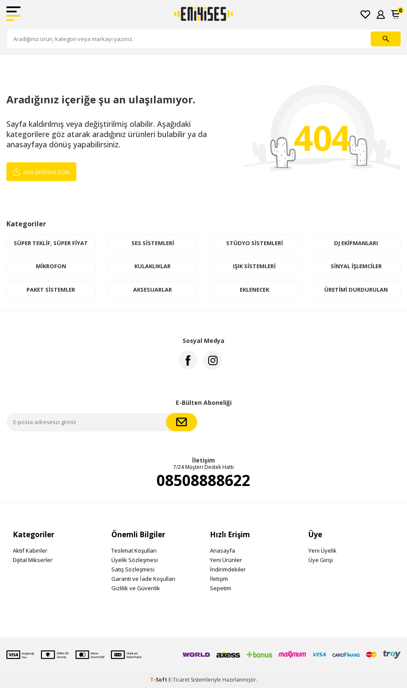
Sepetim (220, 588)
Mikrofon (51, 266)
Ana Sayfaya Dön (41, 171)
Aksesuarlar (152, 289)
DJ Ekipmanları (356, 243)
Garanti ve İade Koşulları (143, 579)
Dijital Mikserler (32, 560)
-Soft (159, 679)
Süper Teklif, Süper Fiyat (51, 243)
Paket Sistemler (50, 289)
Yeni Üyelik (322, 550)
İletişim (219, 579)
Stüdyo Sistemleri (254, 243)
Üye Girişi (320, 560)
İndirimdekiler (228, 569)
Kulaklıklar (152, 266)
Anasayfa (222, 550)
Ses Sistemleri (152, 243)
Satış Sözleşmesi (132, 569)
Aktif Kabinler (30, 550)
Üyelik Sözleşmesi (134, 560)
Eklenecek (254, 289)
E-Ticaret (179, 679)
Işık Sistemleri (254, 266)
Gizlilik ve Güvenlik (135, 588)
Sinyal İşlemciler (356, 266)
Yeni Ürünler (226, 560)
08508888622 (203, 480)
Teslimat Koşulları (134, 550)
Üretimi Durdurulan (356, 289)
